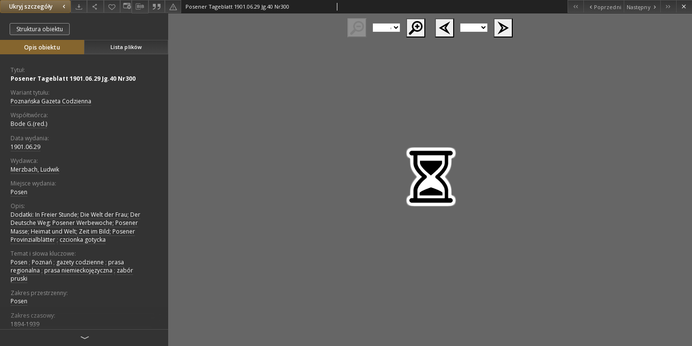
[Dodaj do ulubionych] (112, 6)
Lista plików (126, 46)
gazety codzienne (80, 262)
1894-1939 (25, 324)
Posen (19, 192)
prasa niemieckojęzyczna (78, 270)
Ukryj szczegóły (38, 6)
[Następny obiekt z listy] (642, 6)
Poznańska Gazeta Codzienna (51, 101)
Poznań (42, 262)
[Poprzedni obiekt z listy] (603, 6)
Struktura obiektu (39, 29)
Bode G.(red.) (29, 124)
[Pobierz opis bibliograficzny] (140, 6)
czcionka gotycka (83, 239)
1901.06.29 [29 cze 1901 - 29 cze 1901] (25, 147)
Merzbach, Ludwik (35, 169)
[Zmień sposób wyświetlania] (126, 6)
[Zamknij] (684, 6)
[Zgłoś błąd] (173, 6)
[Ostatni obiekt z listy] (668, 6)
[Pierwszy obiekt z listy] (575, 6)
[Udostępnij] (95, 6)
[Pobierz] (79, 6)
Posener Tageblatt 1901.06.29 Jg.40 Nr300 (73, 78)
